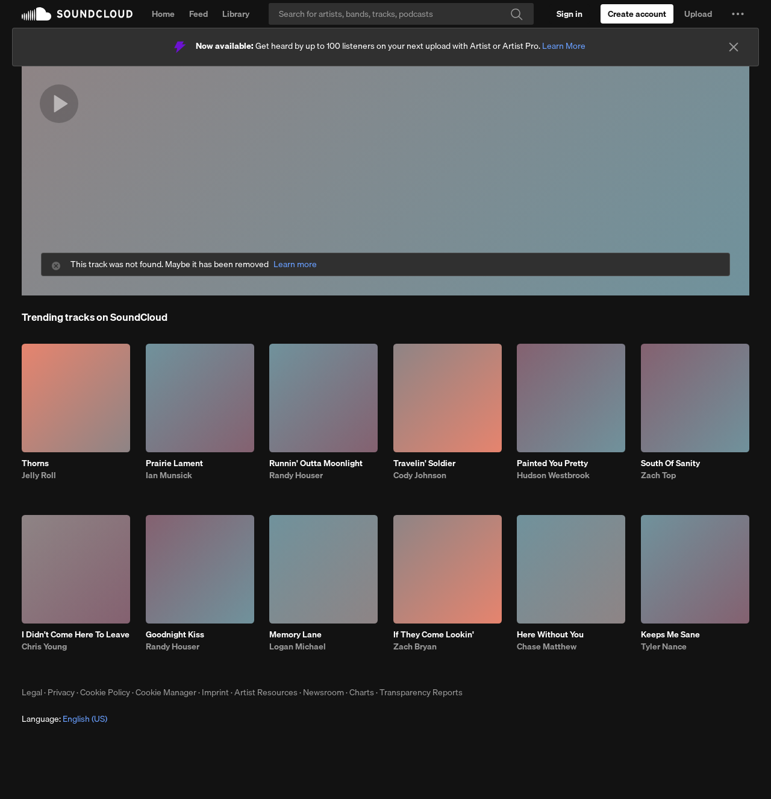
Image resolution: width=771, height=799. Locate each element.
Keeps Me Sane (670, 634)
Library (235, 14)
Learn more (295, 264)
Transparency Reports (421, 692)
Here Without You (550, 634)
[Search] (401, 14)
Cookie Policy (105, 692)
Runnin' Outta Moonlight (316, 463)
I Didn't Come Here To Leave (76, 634)
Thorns (35, 463)
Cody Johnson (419, 475)
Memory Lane (295, 634)
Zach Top (658, 475)
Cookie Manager (166, 692)
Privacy (61, 692)
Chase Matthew (546, 646)
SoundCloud (77, 14)
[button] (737, 14)
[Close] (733, 47)
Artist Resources (266, 692)
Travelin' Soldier (424, 463)
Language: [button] (64, 718)
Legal (32, 692)
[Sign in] (569, 14)
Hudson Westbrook (553, 475)
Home (163, 14)
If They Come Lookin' (433, 634)
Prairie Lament (174, 463)
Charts (361, 692)
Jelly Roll (39, 475)
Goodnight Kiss (175, 634)
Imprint (215, 692)
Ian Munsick (169, 475)
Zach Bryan (415, 646)
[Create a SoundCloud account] (637, 14)
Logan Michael (297, 646)
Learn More (563, 45)
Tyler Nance (664, 646)
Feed (198, 14)
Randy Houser (296, 475)
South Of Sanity (670, 463)
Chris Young (44, 646)
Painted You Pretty (552, 463)
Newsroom (323, 692)
